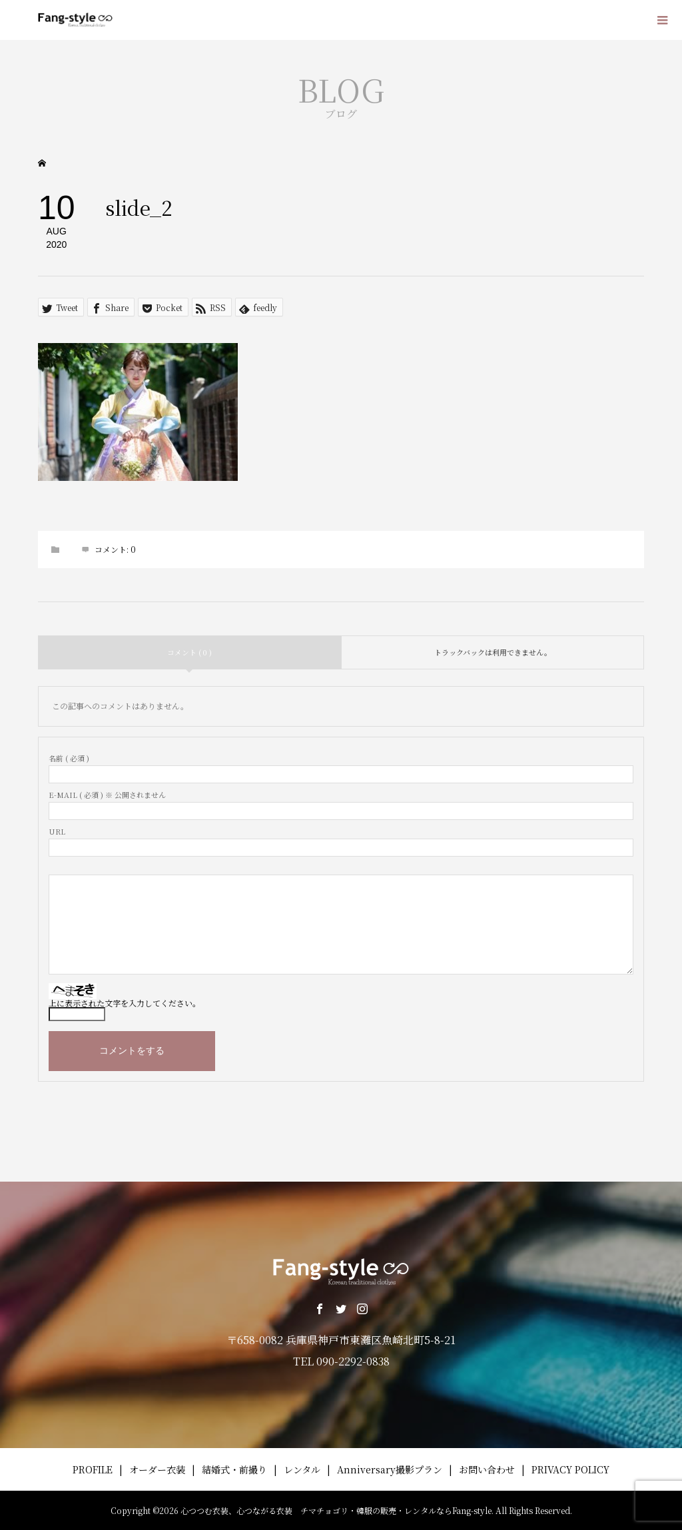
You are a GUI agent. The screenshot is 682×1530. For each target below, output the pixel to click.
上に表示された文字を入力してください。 (124, 1002)
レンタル (302, 1469)
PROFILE (93, 1469)
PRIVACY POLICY (570, 1469)
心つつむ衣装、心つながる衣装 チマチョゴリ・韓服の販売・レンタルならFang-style (336, 1510)
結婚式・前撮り (234, 1469)
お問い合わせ (487, 1469)
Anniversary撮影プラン (389, 1469)
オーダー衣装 (157, 1469)
